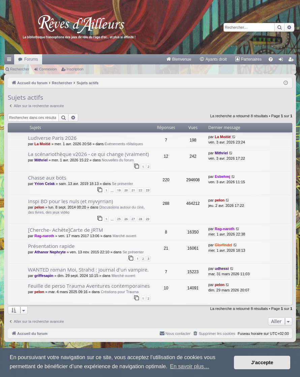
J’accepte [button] (262, 362)
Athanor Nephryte (50, 252)
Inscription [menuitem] (292, 60)
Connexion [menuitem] (282, 60)
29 (147, 219)
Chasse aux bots (47, 177)
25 (118, 219)
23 (147, 190)
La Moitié (42, 144)
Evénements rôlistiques (123, 144)
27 (133, 219)
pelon (39, 207)
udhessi (222, 268)
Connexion (48, 69)
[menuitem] (179, 59)
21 (133, 190)
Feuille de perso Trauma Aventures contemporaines (89, 285)
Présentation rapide (51, 246)
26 (126, 219)
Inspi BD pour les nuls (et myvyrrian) (70, 201)
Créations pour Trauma (120, 292)
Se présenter (122, 184)
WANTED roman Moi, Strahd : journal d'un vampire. (88, 269)
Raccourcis (10, 60)
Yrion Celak (44, 184)
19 (118, 190)
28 (140, 219)
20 (126, 190)
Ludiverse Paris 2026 (52, 137)
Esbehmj (222, 177)
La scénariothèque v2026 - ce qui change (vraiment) (88, 154)
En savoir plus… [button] (189, 366)
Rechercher (19, 69)
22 (140, 190)
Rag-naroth (44, 236)
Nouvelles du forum (118, 160)
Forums (31, 59)
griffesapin (43, 276)
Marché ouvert (124, 236)
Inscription (75, 69)
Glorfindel (223, 245)
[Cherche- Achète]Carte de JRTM (65, 229)
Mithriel (41, 160)
